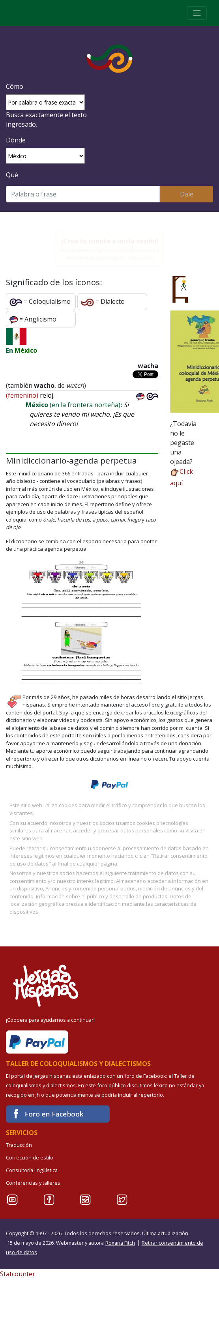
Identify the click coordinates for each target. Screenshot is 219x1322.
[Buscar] (83, 194)
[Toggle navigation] (197, 13)
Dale (186, 194)
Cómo (14, 86)
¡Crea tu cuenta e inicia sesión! (109, 241)
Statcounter (17, 1274)
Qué (12, 174)
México (26, 350)
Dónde (16, 140)
